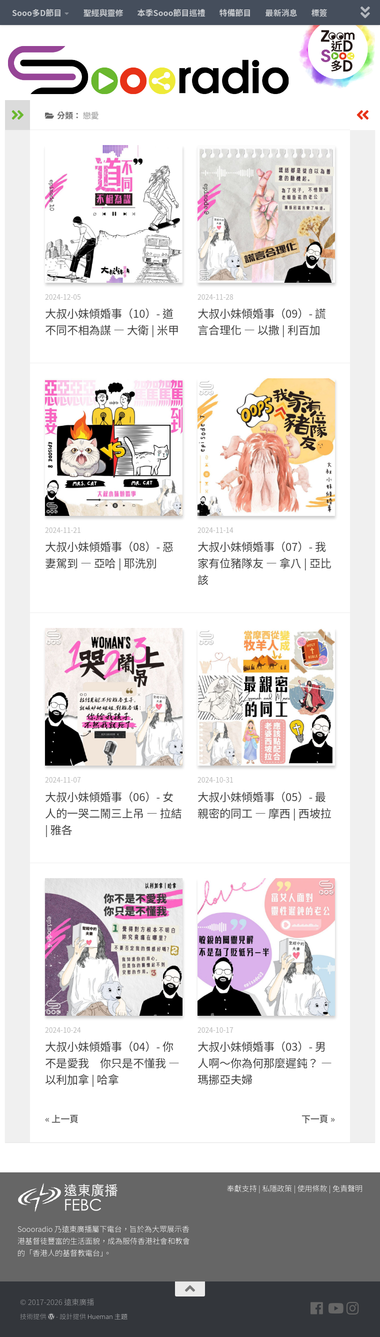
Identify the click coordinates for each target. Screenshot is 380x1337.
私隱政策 (277, 1188)
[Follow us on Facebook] (317, 1308)
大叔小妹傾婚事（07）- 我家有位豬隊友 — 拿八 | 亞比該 (265, 562)
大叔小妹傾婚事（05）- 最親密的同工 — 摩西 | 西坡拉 (265, 804)
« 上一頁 (61, 1118)
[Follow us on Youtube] (335, 1308)
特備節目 (236, 13)
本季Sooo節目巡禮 (171, 13)
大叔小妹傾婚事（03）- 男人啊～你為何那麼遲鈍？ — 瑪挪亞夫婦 (265, 1062)
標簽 (320, 13)
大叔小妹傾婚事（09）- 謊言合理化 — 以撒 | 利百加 (262, 321)
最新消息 (282, 13)
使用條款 (313, 1188)
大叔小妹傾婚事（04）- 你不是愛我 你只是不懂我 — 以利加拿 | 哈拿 (112, 1062)
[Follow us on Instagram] (353, 1308)
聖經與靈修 (103, 13)
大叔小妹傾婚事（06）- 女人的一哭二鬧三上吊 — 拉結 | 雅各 (113, 812)
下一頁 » (318, 1118)
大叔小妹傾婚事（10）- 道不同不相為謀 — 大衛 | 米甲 (112, 321)
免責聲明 (347, 1188)
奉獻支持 (242, 1188)
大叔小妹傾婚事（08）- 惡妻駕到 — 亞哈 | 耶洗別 (109, 554)
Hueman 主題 (108, 1316)
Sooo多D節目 (37, 13)
